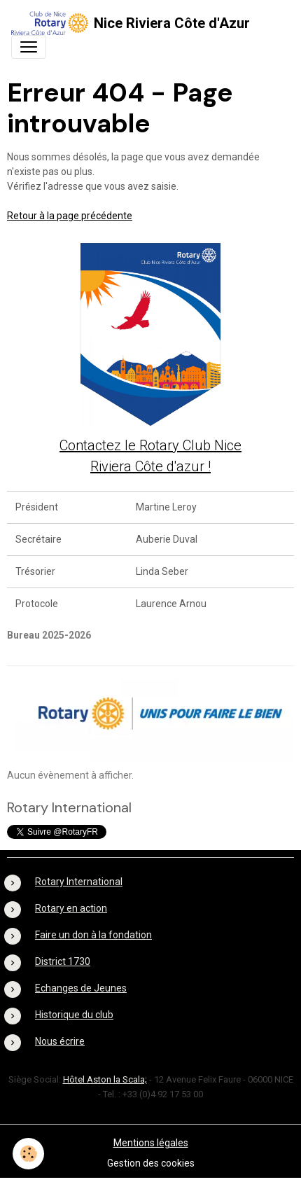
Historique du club (74, 1014)
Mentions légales (150, 1142)
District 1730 (62, 961)
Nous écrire (60, 1041)
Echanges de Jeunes (81, 988)
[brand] (130, 23)
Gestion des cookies (151, 1163)
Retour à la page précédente (69, 215)
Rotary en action (71, 908)
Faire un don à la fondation (93, 934)
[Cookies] (28, 1153)
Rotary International (78, 881)
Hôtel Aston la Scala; (105, 1079)
